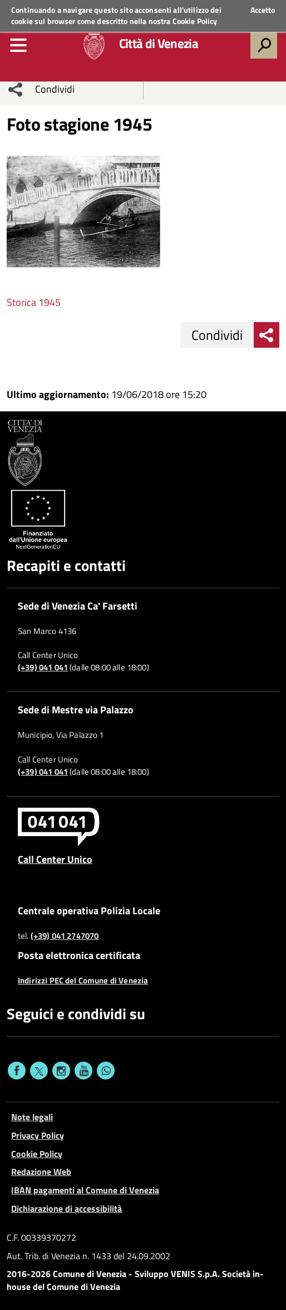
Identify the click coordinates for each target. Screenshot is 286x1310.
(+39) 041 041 (43, 667)
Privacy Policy (37, 1135)
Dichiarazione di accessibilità (66, 1208)
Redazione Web (41, 1171)
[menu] (18, 45)
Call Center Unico (55, 859)
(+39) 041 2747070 (65, 936)
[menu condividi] (15, 89)
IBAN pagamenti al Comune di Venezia (85, 1190)
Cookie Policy (195, 21)
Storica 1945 (34, 302)
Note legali (32, 1117)
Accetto (262, 10)
